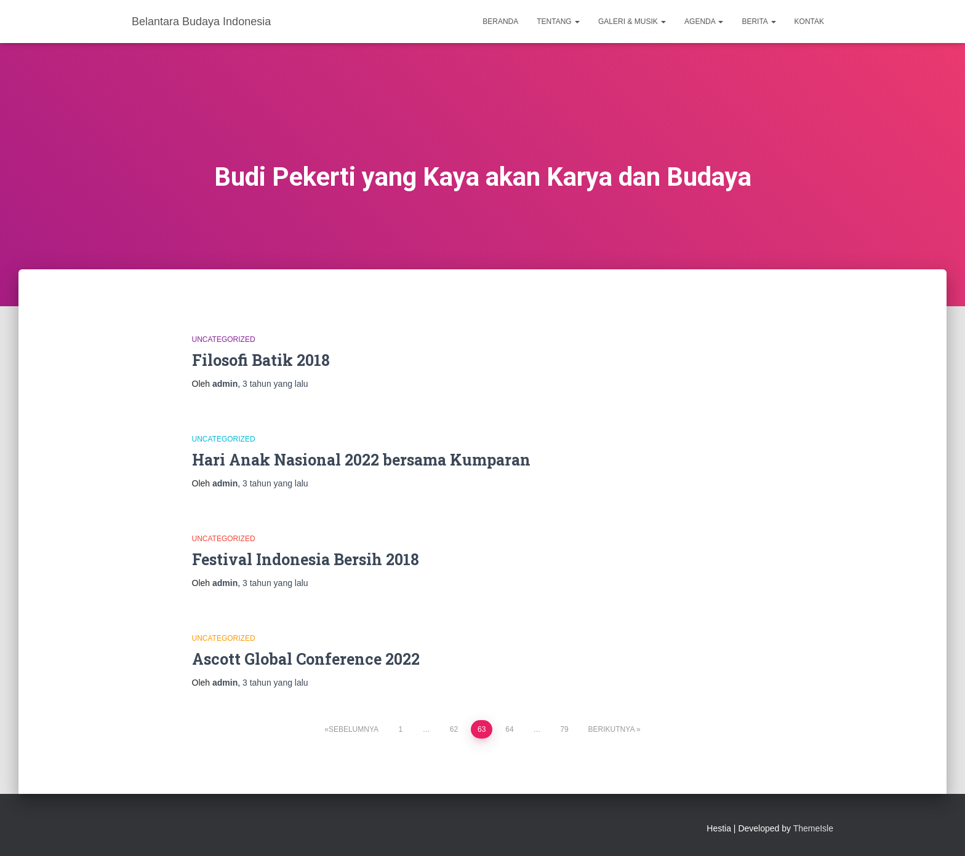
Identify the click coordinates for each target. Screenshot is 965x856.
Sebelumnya (353, 729)
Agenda (703, 21)
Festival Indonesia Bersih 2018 (305, 559)
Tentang (558, 21)
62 (454, 729)
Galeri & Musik (632, 21)
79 (564, 729)
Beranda (500, 21)
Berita (758, 21)
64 (509, 729)
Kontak (809, 21)
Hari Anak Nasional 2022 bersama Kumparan (361, 460)
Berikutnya (611, 729)
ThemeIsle (813, 828)
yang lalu (275, 384)
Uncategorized (223, 339)
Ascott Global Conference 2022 (306, 659)
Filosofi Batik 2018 (261, 360)
